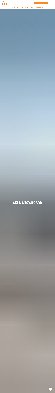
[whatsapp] (4, 4)
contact (44, 7)
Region (31, 7)
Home (10, 7)
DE (53, 5)
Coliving (26, 7)
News (22, 7)
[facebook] (6, 4)
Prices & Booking (38, 7)
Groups (18, 7)
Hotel (13, 7)
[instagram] (2, 4)
